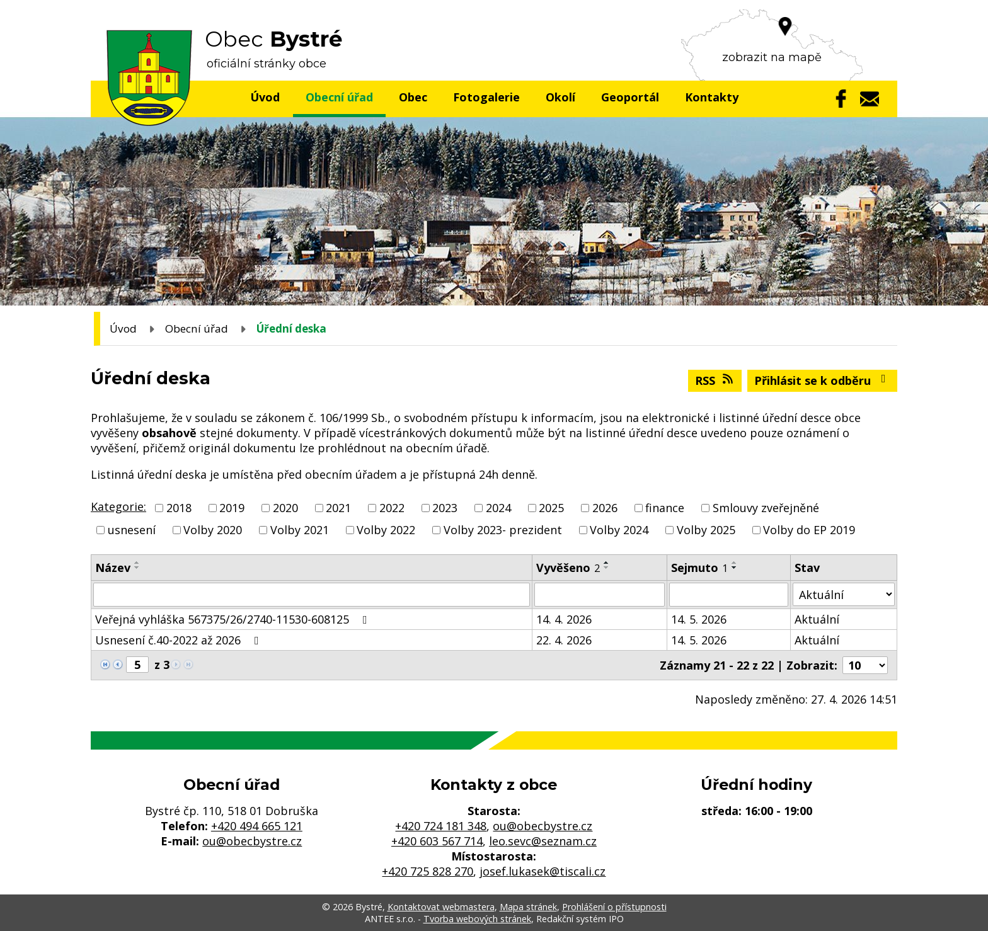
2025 (551, 507)
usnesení (132, 529)
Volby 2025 (706, 529)
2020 (285, 507)
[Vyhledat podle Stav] (844, 594)
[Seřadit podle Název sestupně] (137, 567)
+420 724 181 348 (440, 825)
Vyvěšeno (568, 567)
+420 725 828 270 (427, 871)
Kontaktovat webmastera (441, 907)
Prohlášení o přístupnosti (614, 907)
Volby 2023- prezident (503, 529)
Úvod (265, 97)
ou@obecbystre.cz (252, 840)
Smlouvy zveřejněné (766, 507)
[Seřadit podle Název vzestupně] (137, 562)
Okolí (560, 97)
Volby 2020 (212, 529)
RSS (715, 380)
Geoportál (630, 97)
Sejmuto (699, 567)
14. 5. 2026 (699, 619)
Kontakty (711, 97)
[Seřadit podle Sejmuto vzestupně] (735, 562)
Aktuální (817, 619)
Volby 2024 (619, 529)
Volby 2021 (299, 529)
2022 (392, 507)
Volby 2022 (386, 529)
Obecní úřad (339, 97)
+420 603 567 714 (437, 840)
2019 (231, 507)
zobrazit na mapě (772, 57)
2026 (605, 507)
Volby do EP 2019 (809, 529)
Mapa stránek (528, 907)
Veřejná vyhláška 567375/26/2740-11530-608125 (233, 619)
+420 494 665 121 (256, 825)
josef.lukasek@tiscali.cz (543, 871)
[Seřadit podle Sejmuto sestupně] (735, 567)
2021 (338, 507)
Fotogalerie (486, 97)
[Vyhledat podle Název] (311, 595)
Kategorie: (118, 506)
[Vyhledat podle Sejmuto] (729, 595)
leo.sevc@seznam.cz (543, 840)
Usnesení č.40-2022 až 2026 (179, 640)
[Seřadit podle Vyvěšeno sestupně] (607, 567)
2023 (444, 507)
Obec (413, 97)
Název (112, 567)
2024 (498, 507)
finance (664, 507)
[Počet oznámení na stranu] (865, 665)
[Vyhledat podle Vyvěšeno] (599, 595)
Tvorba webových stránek (477, 919)
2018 (179, 507)
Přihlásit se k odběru (822, 380)
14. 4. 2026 (564, 619)
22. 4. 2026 (564, 640)
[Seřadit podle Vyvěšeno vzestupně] (607, 562)
